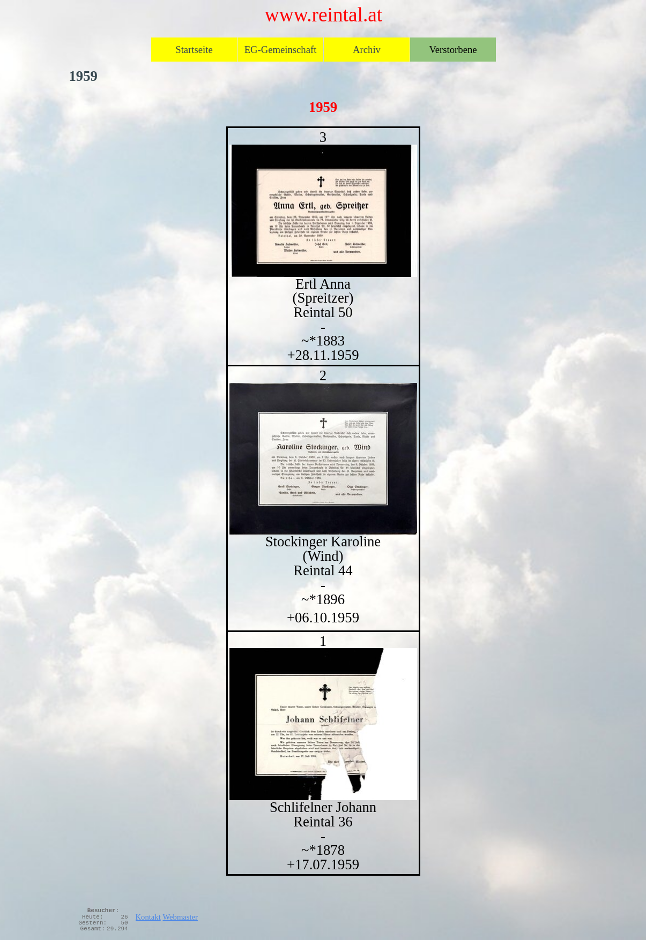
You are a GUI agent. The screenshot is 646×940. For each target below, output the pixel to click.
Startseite (193, 49)
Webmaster (180, 917)
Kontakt (148, 917)
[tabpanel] (323, 501)
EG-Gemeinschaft (280, 49)
